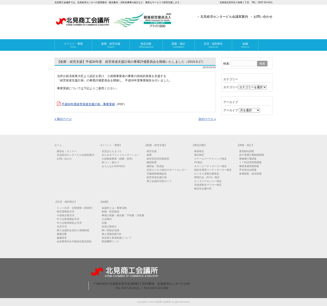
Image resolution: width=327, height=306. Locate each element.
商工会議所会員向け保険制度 (73, 230)
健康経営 (62, 237)
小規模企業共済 (65, 215)
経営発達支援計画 (157, 177)
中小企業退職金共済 (68, 219)
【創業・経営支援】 (155, 145)
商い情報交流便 (110, 230)
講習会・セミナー (67, 151)
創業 (149, 154)
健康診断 (62, 234)
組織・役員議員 (110, 211)
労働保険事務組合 (157, 173)
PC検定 (198, 162)
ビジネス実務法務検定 (206, 173)
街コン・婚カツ (110, 162)
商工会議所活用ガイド (159, 181)
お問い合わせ (262, 16)
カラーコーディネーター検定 (210, 166)
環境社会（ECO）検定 (207, 177)
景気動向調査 (246, 151)
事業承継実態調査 (249, 166)
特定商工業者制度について (117, 237)
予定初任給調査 (248, 169)
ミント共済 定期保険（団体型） (75, 207)
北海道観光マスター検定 (208, 184)
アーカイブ (230, 110)
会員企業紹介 (109, 226)
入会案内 (107, 219)
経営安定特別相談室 (158, 158)
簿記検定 (199, 154)
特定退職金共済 (65, 211)
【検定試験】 (199, 145)
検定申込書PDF (203, 188)
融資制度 (152, 162)
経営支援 (152, 151)
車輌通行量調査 (248, 158)
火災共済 (62, 226)
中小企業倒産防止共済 (69, 222)
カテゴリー (230, 87)
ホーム (58, 145)
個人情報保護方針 (112, 234)
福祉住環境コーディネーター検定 (213, 169)
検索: (226, 63)
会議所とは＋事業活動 (114, 207)
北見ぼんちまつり (112, 151)
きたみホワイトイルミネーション (120, 154)
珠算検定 (199, 151)
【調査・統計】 (245, 145)
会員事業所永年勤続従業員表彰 (74, 241)
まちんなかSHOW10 (113, 166)
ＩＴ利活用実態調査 (250, 162)
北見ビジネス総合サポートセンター (167, 169)
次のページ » (207, 119)
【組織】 (104, 201)
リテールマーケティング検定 (210, 158)
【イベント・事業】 (110, 145)
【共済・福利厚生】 (65, 201)
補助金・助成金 (155, 166)
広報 (104, 222)
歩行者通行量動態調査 (251, 154)
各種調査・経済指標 (250, 173)
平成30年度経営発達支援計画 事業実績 (88, 104)
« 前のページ (63, 119)
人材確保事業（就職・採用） (118, 158)
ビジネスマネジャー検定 (208, 181)
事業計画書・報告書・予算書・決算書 (123, 215)
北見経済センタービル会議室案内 (224, 16)
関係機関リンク (110, 241)
